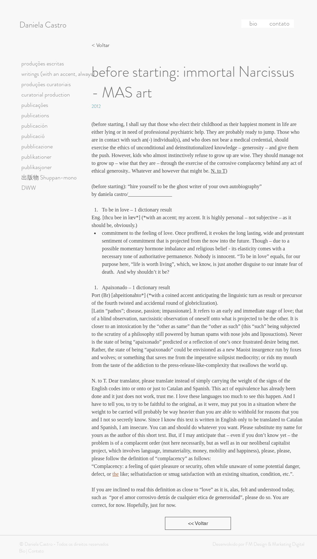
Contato (36, 550)
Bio (22, 550)
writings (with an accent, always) (58, 74)
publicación (34, 125)
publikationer (36, 157)
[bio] (253, 23)
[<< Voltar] (198, 523)
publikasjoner (36, 167)
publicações (34, 105)
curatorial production (45, 94)
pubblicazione (37, 146)
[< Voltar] (102, 45)
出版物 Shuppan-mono (49, 177)
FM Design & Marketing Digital (274, 544)
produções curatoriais (46, 84)
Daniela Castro (42, 25)
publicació (33, 136)
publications (35, 115)
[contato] (279, 23)
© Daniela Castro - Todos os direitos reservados (64, 544)
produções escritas (42, 63)
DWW (28, 188)
